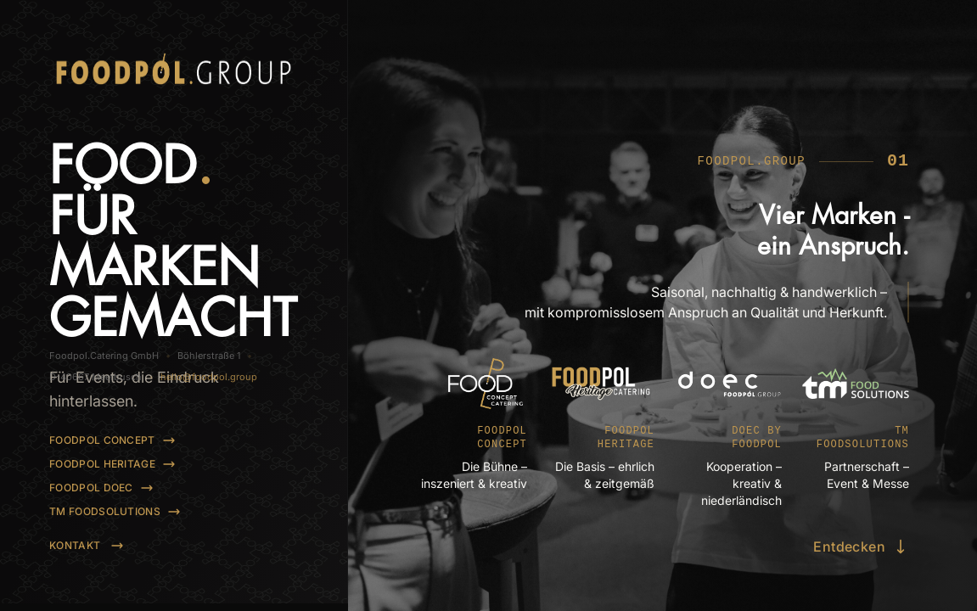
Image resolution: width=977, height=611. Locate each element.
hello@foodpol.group (227, 550)
